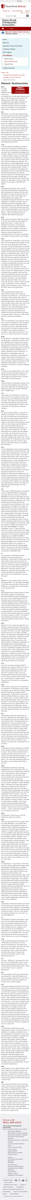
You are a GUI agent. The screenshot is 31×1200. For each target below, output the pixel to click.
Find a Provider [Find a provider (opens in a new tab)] (17, 11)
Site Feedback (14, 1194)
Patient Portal (12, 1171)
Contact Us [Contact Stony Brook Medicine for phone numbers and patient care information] (6, 11)
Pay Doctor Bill (12, 1164)
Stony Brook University (15, 1147)
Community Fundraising (15, 1159)
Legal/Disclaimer (8, 1180)
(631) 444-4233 (12, 1122)
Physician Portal (13, 1173)
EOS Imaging (7, 52)
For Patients (8, 55)
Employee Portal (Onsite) (15, 1166)
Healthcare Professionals (15, 1175)
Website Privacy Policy (11, 1185)
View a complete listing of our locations (15, 1129)
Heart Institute (12, 1151)
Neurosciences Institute (15, 1152)
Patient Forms (8, 59)
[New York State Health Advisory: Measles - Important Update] (3, 32)
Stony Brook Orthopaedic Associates (9, 22)
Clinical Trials (8, 64)
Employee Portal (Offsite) (15, 1168)
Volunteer (11, 1162)
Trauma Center (12, 1154)
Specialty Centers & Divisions (12, 46)
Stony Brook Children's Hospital (17, 1135)
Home (5, 39)
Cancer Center (12, 1149)
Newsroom (11, 1161)
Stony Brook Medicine (14, 1131)
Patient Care (5, 72)
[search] (14, 16)
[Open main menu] (11, 28)
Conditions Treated (9, 49)
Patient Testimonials (10, 61)
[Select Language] (23, 1)
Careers (10, 1157)
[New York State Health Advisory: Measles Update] (17, 32)
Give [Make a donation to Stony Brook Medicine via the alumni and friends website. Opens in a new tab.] (27, 13)
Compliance (20, 1187)
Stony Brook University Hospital (17, 1133)
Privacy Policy (8, 1182)
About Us (6, 43)
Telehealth (11, 1170)
